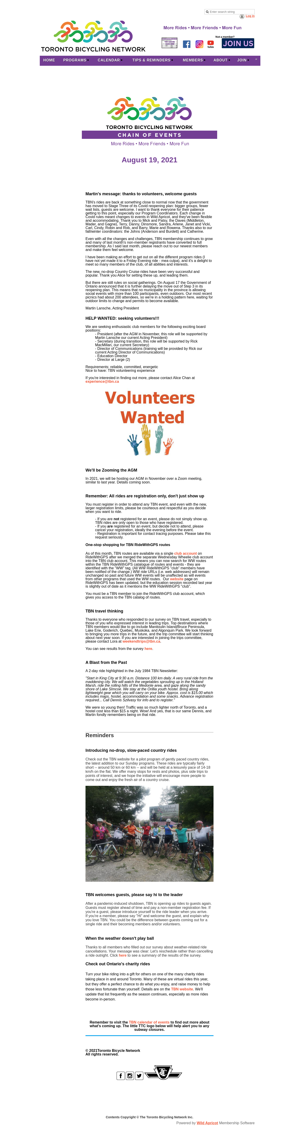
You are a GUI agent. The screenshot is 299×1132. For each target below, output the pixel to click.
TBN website (182, 989)
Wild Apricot (207, 1123)
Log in (250, 16)
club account (185, 553)
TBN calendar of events (149, 1022)
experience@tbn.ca (102, 381)
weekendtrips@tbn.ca (141, 641)
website (177, 579)
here (148, 649)
